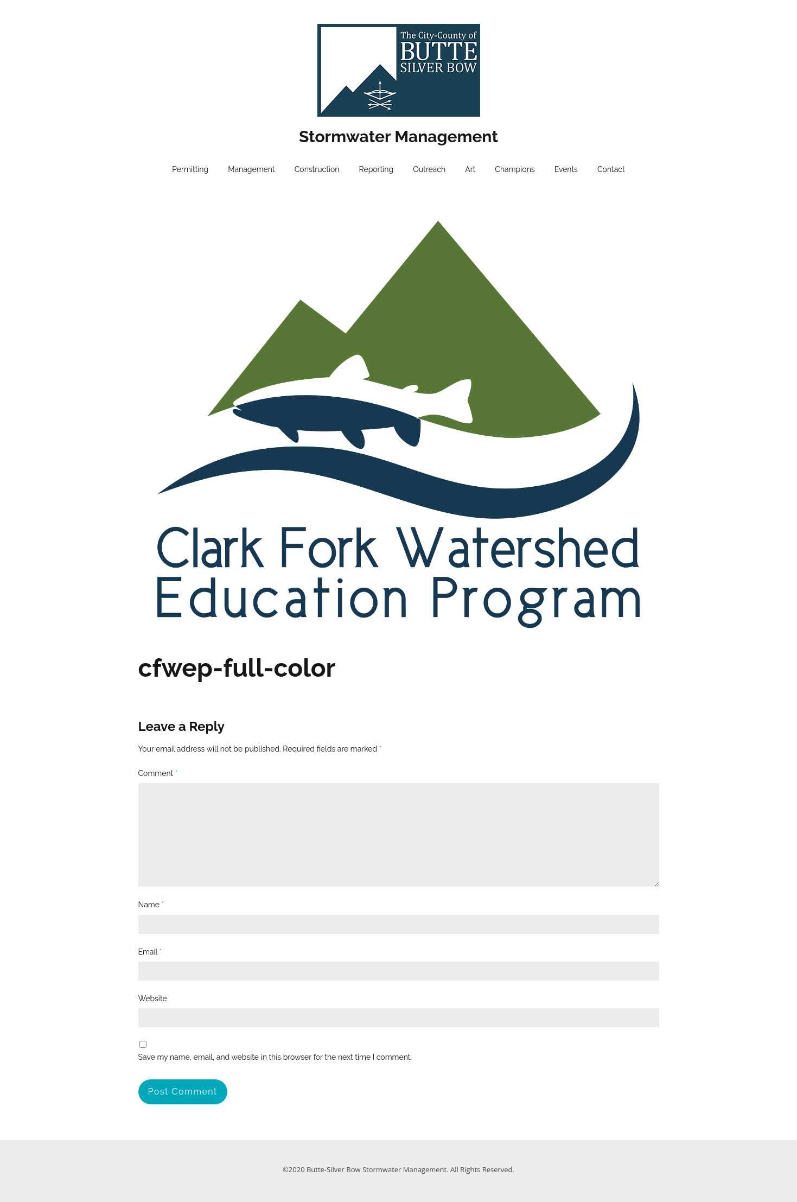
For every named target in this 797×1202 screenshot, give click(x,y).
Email (150, 951)
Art (470, 169)
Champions (514, 169)
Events (566, 169)
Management (251, 169)
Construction (317, 169)
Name (151, 904)
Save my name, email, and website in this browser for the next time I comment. (275, 1057)
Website (152, 998)
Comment (158, 773)
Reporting (376, 169)
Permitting (190, 169)
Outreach (429, 169)
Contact (611, 169)
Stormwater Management (398, 136)
